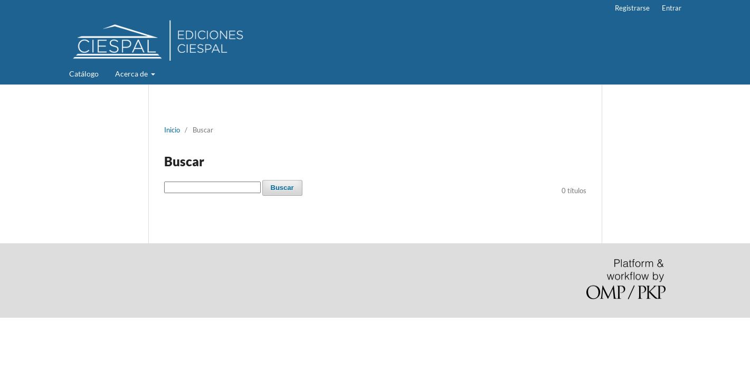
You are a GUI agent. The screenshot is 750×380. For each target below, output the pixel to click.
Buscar (282, 188)
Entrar (671, 8)
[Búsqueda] (212, 187)
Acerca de (132, 73)
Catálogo (84, 73)
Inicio (172, 130)
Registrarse (632, 8)
